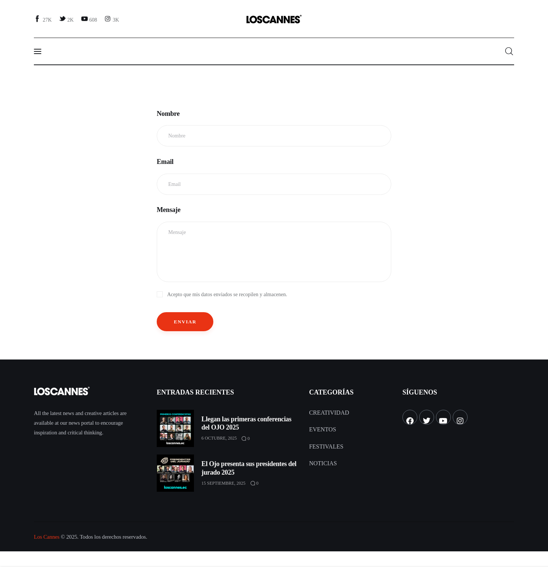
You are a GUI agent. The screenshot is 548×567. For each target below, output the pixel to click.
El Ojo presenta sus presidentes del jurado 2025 (248, 468)
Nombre (168, 113)
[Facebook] (44, 19)
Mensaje (169, 209)
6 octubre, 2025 (219, 438)
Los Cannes (47, 537)
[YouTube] (89, 19)
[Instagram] (112, 19)
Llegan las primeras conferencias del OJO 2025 (246, 423)
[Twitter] (67, 19)
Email (165, 161)
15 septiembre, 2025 (223, 483)
